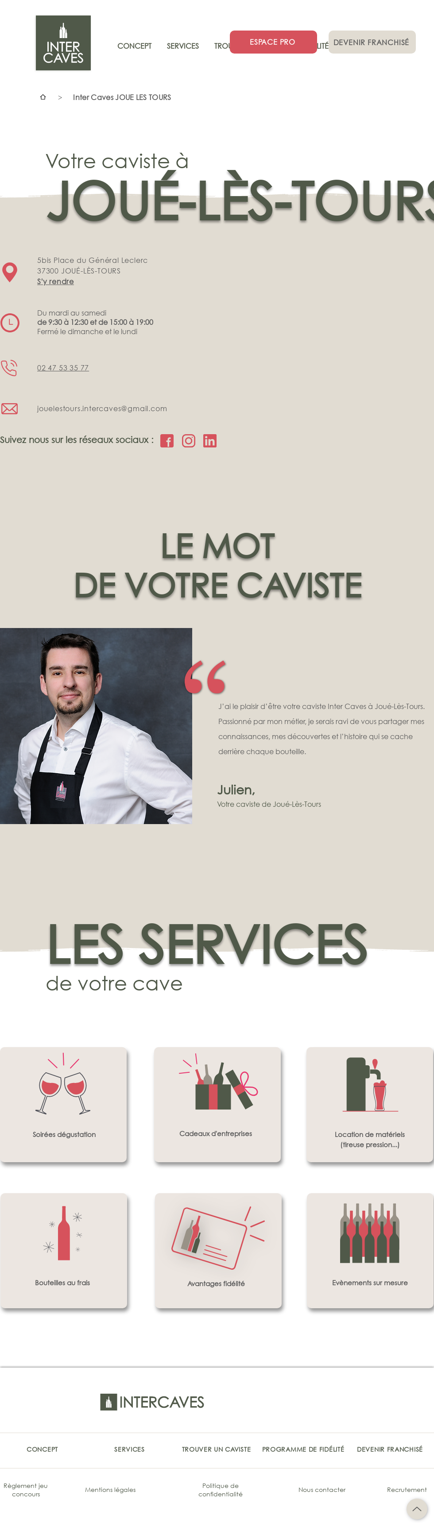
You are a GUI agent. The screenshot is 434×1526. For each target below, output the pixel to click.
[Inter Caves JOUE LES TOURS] (122, 97)
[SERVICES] (129, 1449)
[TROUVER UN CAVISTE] (216, 1449)
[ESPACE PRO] (273, 42)
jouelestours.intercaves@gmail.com (102, 408)
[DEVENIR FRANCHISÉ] (372, 42)
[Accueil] (43, 97)
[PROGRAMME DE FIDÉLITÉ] (303, 1449)
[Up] (417, 1509)
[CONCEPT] (42, 1449)
